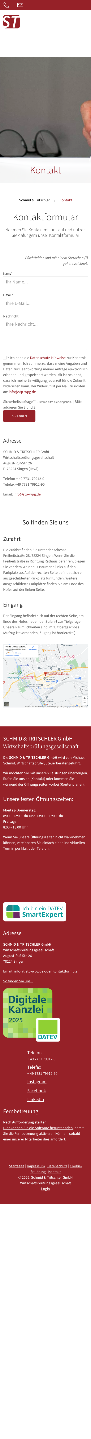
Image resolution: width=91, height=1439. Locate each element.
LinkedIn (35, 1099)
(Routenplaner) (72, 784)
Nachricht (10, 316)
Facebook (36, 1091)
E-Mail (8, 295)
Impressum (36, 1166)
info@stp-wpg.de (22, 391)
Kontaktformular (65, 971)
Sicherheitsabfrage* (20, 401)
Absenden (19, 416)
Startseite (16, 1166)
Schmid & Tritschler (34, 200)
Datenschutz (57, 1166)
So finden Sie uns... (18, 981)
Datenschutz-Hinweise (48, 357)
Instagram (37, 1082)
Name (8, 273)
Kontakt (37, 778)
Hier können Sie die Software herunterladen (38, 1128)
